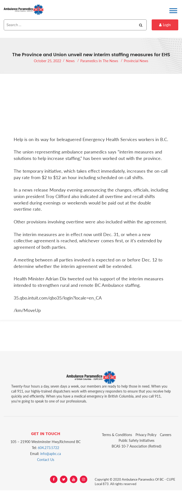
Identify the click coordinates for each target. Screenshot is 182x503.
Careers (165, 435)
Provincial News (136, 61)
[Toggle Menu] (173, 10)
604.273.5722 (48, 448)
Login (165, 25)
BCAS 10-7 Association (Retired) (136, 446)
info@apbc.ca (50, 454)
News (70, 61)
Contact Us (45, 459)
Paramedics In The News (99, 61)
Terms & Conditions (117, 435)
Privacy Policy (146, 435)
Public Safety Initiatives (136, 440)
